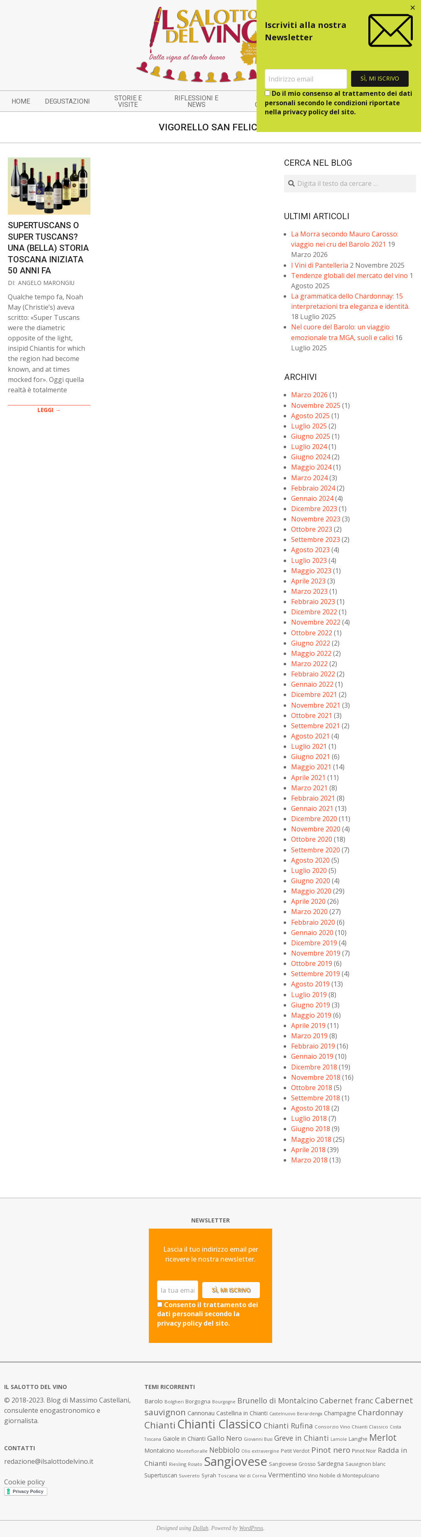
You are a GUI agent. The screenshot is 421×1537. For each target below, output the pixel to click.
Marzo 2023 (309, 591)
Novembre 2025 (315, 405)
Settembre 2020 (315, 849)
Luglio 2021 (309, 746)
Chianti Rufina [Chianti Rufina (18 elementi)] (288, 1426)
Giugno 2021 (310, 756)
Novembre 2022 (315, 622)
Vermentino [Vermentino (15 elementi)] (287, 1474)
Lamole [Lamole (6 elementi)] (339, 1439)
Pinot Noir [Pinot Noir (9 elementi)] (364, 1450)
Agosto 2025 (310, 415)
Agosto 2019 (310, 983)
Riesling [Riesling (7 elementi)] (177, 1464)
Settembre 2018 (315, 1097)
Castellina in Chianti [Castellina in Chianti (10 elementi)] (242, 1413)
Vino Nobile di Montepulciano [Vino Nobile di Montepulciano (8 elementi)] (343, 1475)
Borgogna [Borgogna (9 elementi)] (197, 1401)
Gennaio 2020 (312, 932)
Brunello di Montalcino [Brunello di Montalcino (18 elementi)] (277, 1400)
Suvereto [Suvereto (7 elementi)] (189, 1475)
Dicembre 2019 (314, 942)
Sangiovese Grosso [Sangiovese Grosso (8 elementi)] (292, 1464)
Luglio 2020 (309, 870)
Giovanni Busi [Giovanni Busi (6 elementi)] (258, 1439)
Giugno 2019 (310, 1004)
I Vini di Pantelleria (319, 265)
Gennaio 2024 (312, 498)
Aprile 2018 (308, 1149)
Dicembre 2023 (314, 508)
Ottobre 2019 (311, 963)
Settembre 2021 (315, 725)
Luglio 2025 (309, 426)
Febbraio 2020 (313, 922)
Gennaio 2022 (312, 684)
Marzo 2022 (309, 663)
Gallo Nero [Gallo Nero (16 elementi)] (224, 1438)
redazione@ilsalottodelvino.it (48, 1461)
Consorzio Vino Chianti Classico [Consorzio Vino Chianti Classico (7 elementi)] (351, 1427)
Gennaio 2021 (312, 808)
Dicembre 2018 (314, 1067)
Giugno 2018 (310, 1128)
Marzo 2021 (309, 787)
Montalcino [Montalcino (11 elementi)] (159, 1450)
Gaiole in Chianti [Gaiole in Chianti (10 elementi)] (184, 1438)
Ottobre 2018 (311, 1087)
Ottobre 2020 (311, 839)
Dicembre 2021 (314, 694)
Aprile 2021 (308, 777)
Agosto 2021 (310, 736)
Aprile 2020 (308, 901)
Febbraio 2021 (313, 798)
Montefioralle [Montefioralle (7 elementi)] (192, 1451)
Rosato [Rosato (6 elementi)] (195, 1464)
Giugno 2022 (310, 643)
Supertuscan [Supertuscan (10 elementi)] (160, 1475)
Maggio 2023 (311, 570)
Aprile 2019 (308, 1025)
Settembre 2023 (315, 539)
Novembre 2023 (315, 518)
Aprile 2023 (308, 581)
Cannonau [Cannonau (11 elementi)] (201, 1413)
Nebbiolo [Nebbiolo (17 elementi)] (224, 1450)
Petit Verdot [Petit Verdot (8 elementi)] (295, 1450)
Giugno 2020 (310, 880)
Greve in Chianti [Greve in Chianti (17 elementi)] (301, 1438)
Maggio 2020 (311, 891)
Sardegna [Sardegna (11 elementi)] (330, 1464)
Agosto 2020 (310, 860)
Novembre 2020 (315, 828)
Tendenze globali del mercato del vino (349, 275)
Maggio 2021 (311, 766)
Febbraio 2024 (313, 488)
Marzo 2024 (309, 477)
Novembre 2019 (315, 953)
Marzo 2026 (309, 394)
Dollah (200, 1528)
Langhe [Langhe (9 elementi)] (358, 1438)
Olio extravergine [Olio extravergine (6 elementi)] (260, 1451)
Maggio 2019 (311, 1015)
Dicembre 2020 (314, 818)
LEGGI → (49, 410)
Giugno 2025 (310, 436)
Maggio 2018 (311, 1139)
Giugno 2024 (310, 456)
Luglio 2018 (309, 1118)
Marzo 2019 (309, 1035)
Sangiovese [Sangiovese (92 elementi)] (235, 1461)
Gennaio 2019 (312, 1056)
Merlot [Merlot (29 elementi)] (383, 1437)
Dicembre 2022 (314, 611)
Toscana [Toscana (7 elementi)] (228, 1475)
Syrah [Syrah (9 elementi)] (208, 1475)
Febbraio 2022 (313, 673)
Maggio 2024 (311, 467)
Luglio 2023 (309, 560)
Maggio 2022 (311, 653)
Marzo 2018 (309, 1159)
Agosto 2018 (310, 1108)
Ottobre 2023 (311, 529)
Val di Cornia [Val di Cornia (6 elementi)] (252, 1476)
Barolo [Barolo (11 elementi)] (153, 1401)
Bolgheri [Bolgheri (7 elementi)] (174, 1401)
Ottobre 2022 (311, 632)
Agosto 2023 (310, 549)
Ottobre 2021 (311, 715)
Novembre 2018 (315, 1077)
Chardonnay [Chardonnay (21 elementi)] (380, 1412)
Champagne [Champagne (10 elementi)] (340, 1413)
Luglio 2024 (309, 446)
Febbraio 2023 (313, 601)
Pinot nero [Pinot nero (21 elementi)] (330, 1449)
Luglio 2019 (309, 994)
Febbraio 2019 (313, 1046)
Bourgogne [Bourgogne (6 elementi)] (224, 1402)
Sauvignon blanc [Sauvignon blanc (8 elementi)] (365, 1464)
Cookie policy (24, 1481)
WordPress (251, 1528)
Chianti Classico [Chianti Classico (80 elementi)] (219, 1424)
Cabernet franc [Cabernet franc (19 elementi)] (346, 1400)
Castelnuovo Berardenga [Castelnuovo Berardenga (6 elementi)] (295, 1414)
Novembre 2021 (315, 705)
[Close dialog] (412, 8)
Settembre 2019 (315, 973)
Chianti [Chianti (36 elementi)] (160, 1425)
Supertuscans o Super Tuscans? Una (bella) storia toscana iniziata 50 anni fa (48, 247)
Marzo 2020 (309, 911)
